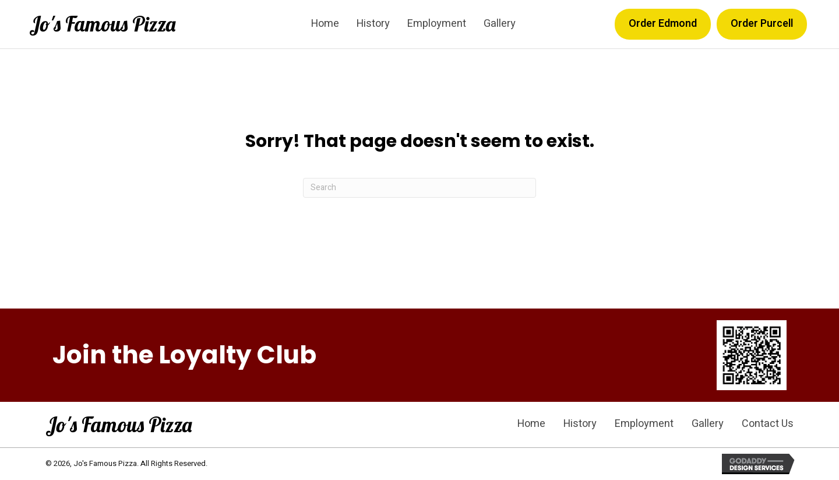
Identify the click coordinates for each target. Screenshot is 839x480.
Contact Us (768, 424)
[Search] (419, 188)
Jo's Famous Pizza (102, 24)
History (580, 424)
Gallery (708, 424)
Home (531, 424)
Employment (644, 424)
